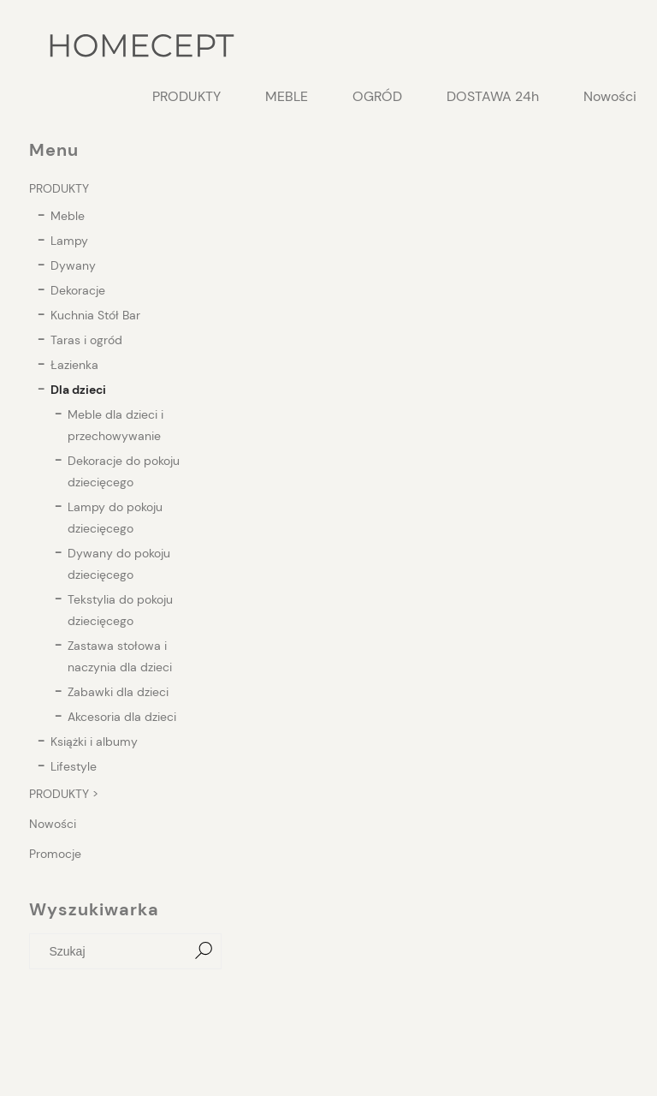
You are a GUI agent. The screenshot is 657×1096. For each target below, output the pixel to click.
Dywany (73, 265)
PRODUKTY (59, 188)
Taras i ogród (86, 340)
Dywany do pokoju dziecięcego (119, 563)
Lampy (69, 240)
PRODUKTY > (63, 793)
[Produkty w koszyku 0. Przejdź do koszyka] (618, 47)
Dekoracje (77, 290)
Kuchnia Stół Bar (95, 315)
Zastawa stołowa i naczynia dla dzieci (120, 656)
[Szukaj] (203, 951)
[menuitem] (186, 97)
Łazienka (74, 364)
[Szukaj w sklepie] (112, 951)
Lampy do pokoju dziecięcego (115, 517)
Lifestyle (73, 766)
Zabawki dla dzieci (118, 692)
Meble (67, 215)
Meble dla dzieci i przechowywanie (115, 425)
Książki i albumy (94, 741)
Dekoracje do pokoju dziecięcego (124, 471)
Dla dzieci (78, 389)
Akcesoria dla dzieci (122, 716)
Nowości (52, 823)
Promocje (55, 853)
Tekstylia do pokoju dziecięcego (120, 610)
